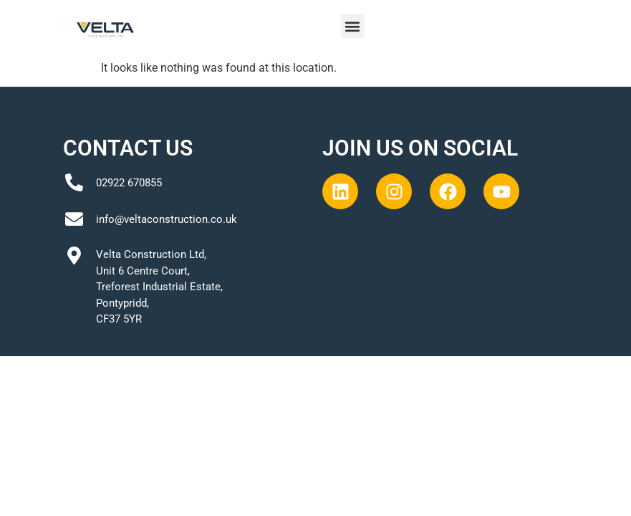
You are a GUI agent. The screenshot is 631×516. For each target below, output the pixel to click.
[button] (353, 26)
